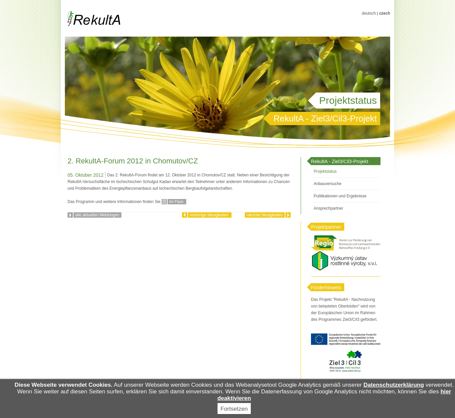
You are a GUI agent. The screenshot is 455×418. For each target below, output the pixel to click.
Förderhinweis (326, 287)
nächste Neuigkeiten (264, 215)
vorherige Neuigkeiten (209, 215)
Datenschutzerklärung (394, 384)
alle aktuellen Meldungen (97, 215)
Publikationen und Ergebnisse (340, 196)
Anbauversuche (327, 183)
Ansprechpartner (328, 208)
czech (384, 13)
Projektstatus (325, 171)
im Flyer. (176, 201)
